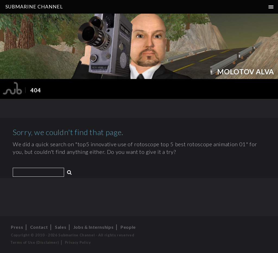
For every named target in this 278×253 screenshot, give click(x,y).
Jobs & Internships (93, 227)
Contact (39, 227)
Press (17, 227)
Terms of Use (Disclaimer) (34, 242)
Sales (60, 227)
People (128, 227)
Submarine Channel (34, 6)
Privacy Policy (78, 242)
